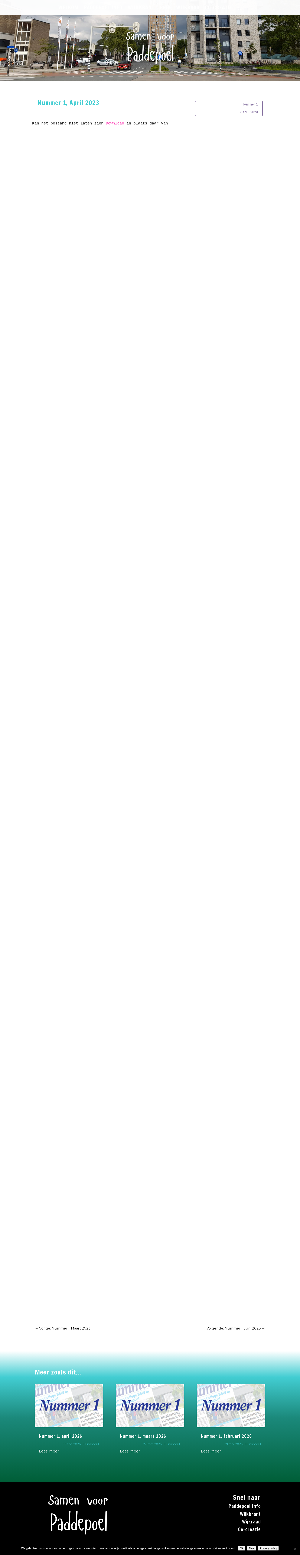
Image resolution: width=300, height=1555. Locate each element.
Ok (241, 1548)
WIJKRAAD (187, 8)
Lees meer (49, 1451)
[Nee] (295, 1549)
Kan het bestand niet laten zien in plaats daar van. (102, 123)
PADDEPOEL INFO (103, 8)
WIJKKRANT (141, 8)
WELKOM (68, 8)
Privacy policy (268, 1548)
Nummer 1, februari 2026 (226, 1436)
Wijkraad (251, 1521)
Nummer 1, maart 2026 (143, 1436)
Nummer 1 (250, 104)
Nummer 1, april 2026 (60, 1436)
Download (115, 123)
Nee (251, 1548)
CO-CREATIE (218, 8)
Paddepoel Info (244, 1506)
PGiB (165, 8)
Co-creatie (249, 1529)
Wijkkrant (250, 1514)
